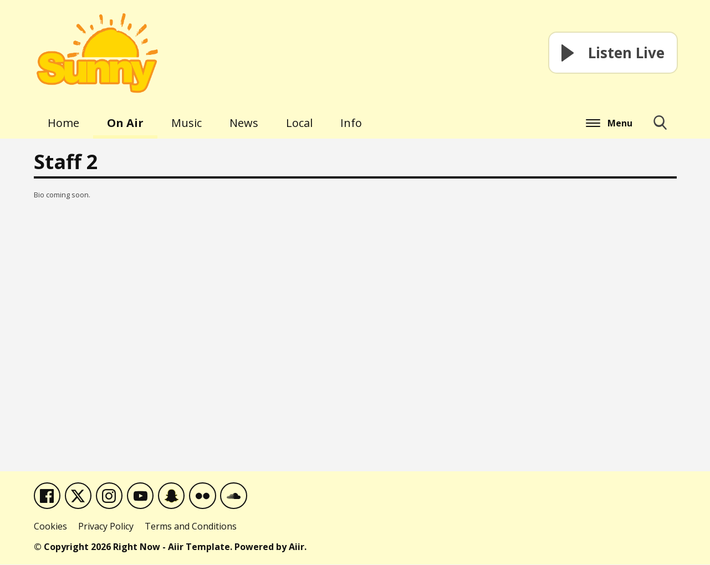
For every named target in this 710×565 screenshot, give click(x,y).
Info (351, 122)
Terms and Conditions (191, 527)
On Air (125, 122)
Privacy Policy (106, 527)
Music (186, 122)
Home (63, 122)
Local (299, 122)
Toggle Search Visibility (660, 127)
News (243, 122)
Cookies (50, 527)
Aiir (296, 547)
